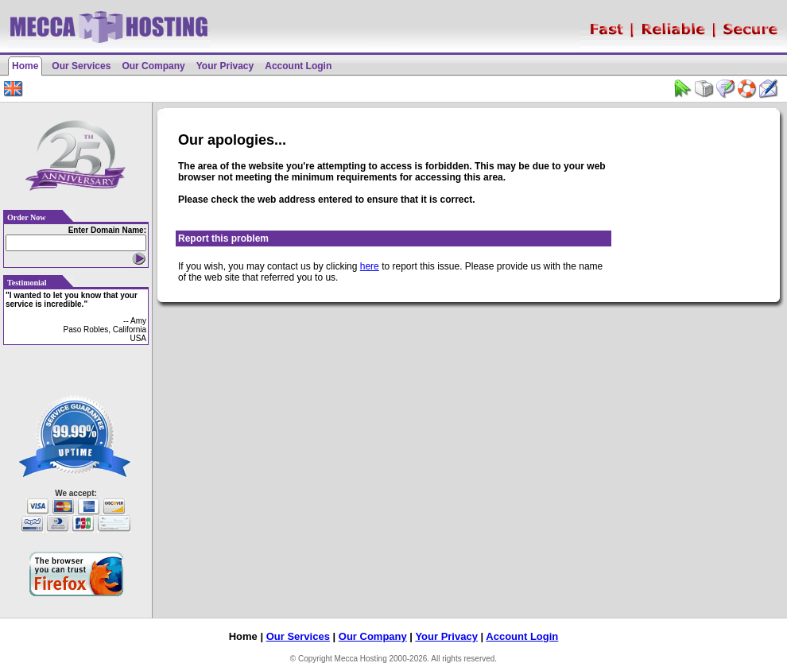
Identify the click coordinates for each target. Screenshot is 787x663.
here (369, 266)
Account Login (298, 66)
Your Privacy (225, 66)
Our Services (81, 66)
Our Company (153, 66)
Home (25, 66)
